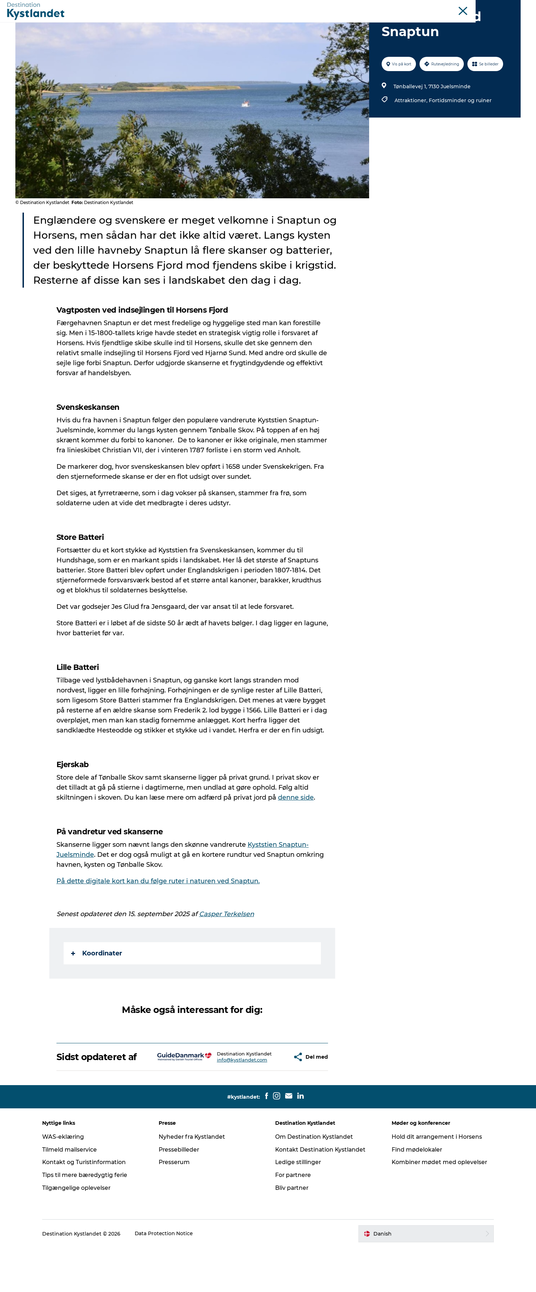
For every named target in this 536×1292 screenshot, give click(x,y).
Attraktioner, (411, 134)
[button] (267, 1096)
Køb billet (349, 23)
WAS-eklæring (67, 1181)
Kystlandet (325, 6)
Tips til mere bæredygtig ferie (89, 1219)
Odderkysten (358, 6)
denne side (296, 831)
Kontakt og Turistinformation (89, 1206)
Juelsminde (415, 6)
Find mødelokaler (415, 1194)
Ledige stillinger (298, 1206)
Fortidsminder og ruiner (459, 134)
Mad (320, 23)
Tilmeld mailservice (74, 1194)
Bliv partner (292, 1232)
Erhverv (511, 6)
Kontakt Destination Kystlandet (321, 1194)
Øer (438, 6)
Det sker (224, 23)
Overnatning (286, 23)
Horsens (387, 6)
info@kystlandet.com (222, 1102)
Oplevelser (188, 23)
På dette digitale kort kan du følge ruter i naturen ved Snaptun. (158, 915)
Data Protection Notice (168, 1278)
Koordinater (97, 987)
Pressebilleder (181, 1194)
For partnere (293, 1219)
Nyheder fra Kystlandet (195, 1181)
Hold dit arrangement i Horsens (435, 1181)
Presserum (177, 1206)
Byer (253, 23)
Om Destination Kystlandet (314, 1181)
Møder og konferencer (473, 6)
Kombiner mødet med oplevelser (437, 1206)
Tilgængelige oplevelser (80, 1232)
